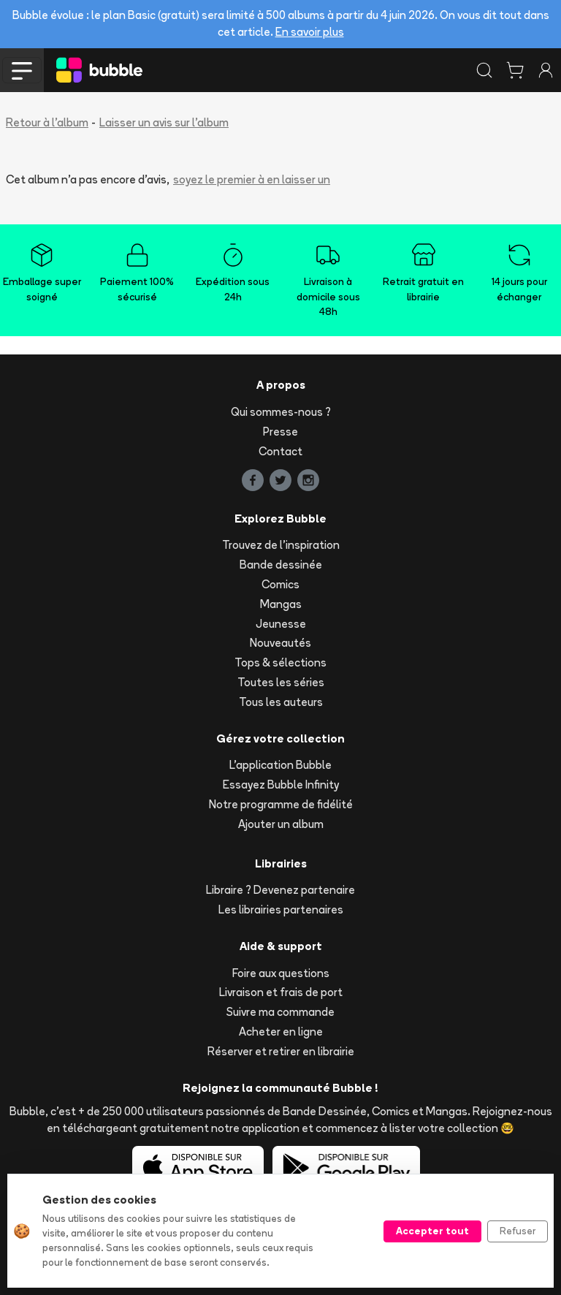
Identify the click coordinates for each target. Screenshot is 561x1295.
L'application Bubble (280, 765)
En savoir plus (309, 32)
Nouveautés (280, 643)
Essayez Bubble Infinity (281, 784)
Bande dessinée (281, 564)
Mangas (281, 604)
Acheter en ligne (281, 1031)
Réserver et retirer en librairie (280, 1051)
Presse (280, 431)
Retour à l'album (47, 122)
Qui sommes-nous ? (281, 412)
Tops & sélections (280, 662)
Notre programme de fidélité (281, 804)
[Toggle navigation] (22, 70)
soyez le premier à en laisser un (251, 179)
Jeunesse (281, 624)
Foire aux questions (280, 973)
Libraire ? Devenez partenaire (280, 890)
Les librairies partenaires (280, 909)
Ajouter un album (281, 824)
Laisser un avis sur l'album (164, 122)
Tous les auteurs (281, 702)
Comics (280, 584)
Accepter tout (432, 1231)
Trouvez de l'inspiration (281, 545)
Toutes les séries (280, 682)
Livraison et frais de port (281, 992)
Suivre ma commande (280, 1012)
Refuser (517, 1231)
